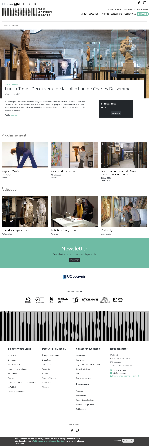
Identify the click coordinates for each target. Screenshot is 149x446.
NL (29, 4)
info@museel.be (119, 373)
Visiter (84, 14)
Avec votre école (14, 364)
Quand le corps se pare (15, 230)
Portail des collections (85, 400)
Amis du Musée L (49, 378)
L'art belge (107, 230)
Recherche (80, 360)
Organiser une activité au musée (89, 364)
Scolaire (118, 9)
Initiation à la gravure (64, 230)
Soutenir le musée (141, 9)
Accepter (117, 440)
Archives (79, 391)
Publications (130, 14)
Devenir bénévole (83, 369)
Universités (127, 9)
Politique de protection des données (48, 441)
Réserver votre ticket (16, 391)
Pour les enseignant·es (85, 404)
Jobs (78, 373)
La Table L (12, 387)
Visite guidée (11, 84)
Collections (116, 14)
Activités (105, 14)
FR (23, 4)
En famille (12, 355)
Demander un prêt (83, 378)
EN (34, 4)
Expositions (94, 14)
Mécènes (45, 387)
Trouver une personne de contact (125, 376)
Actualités (46, 369)
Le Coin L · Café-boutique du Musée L (23, 382)
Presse (110, 9)
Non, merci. (128, 440)
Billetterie (143, 14)
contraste (9, 4)
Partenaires (46, 382)
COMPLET (116, 113)
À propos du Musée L (50, 355)
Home (6, 26)
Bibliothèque (81, 395)
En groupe (12, 360)
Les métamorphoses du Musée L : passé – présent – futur (121, 172)
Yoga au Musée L (12, 171)
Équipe (45, 373)
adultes (14, 115)
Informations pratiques (17, 369)
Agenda (11, 378)
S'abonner (74, 260)
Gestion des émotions (64, 171)
